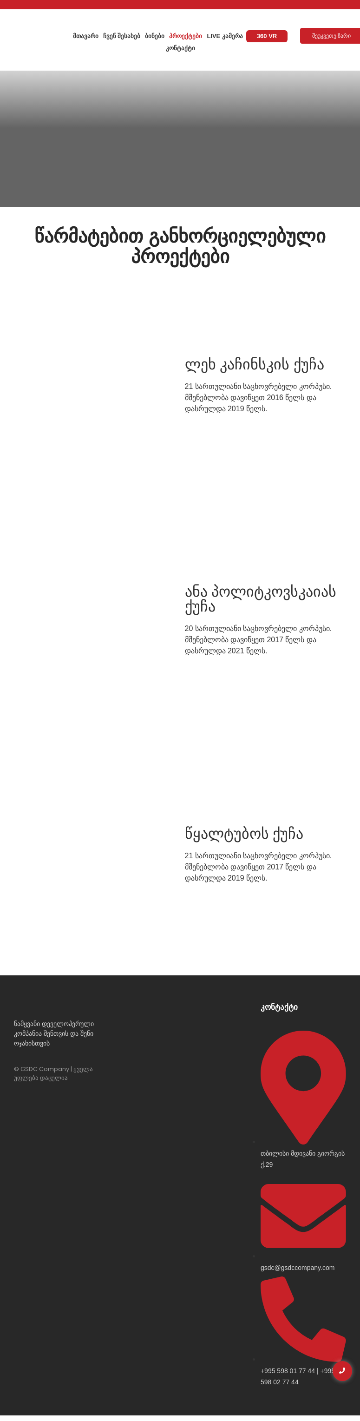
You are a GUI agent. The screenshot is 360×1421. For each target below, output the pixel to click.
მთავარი (85, 36)
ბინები (154, 36)
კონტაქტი (180, 48)
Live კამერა (225, 36)
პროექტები (185, 36)
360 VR (267, 36)
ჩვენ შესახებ (122, 36)
